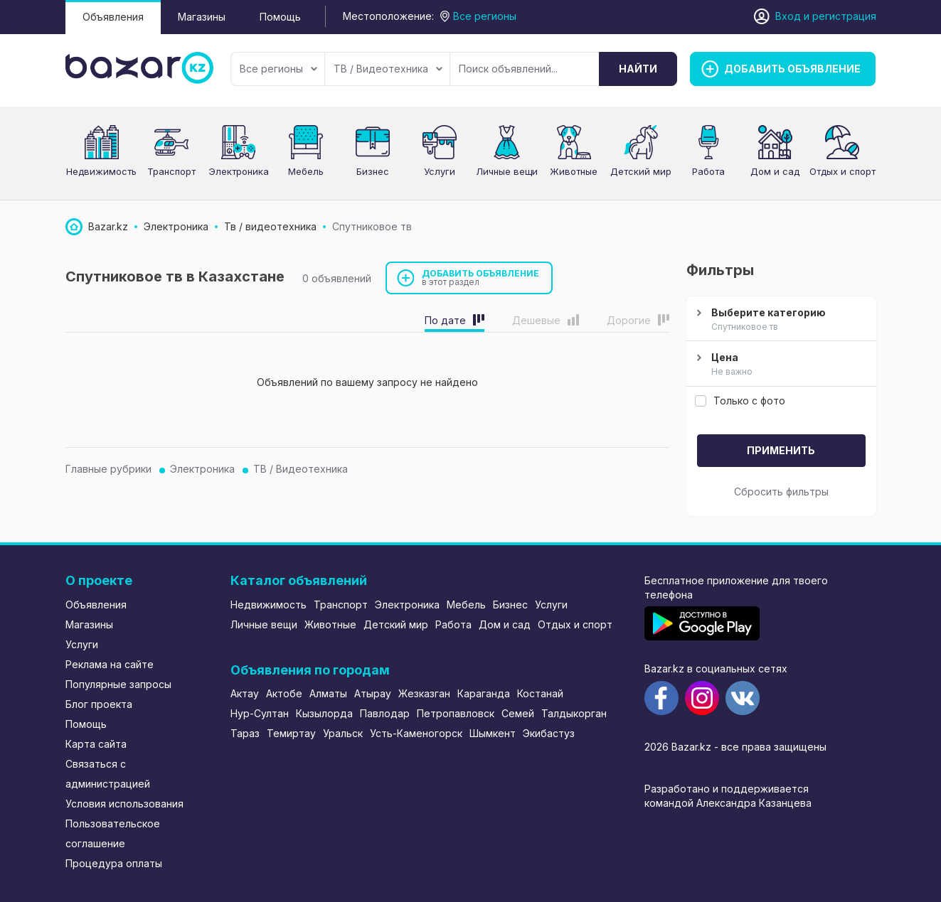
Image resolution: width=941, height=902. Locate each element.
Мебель (306, 171)
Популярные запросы (118, 684)
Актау (244, 693)
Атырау (372, 693)
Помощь (280, 17)
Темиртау (291, 733)
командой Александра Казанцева (728, 803)
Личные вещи (507, 171)
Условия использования (124, 804)
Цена (779, 364)
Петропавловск (455, 713)
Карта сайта (96, 744)
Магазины (201, 17)
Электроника (238, 171)
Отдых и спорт (842, 171)
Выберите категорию (779, 319)
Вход (788, 16)
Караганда (483, 693)
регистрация (844, 16)
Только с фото (740, 400)
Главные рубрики (108, 469)
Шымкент (492, 733)
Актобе (284, 693)
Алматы (328, 693)
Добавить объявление (481, 277)
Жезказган (424, 693)
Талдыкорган (574, 713)
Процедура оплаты (113, 863)
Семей (517, 713)
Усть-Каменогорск (416, 733)
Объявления (113, 17)
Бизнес (372, 171)
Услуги (439, 171)
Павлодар (385, 713)
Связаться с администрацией (107, 774)
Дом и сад (774, 171)
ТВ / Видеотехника (388, 69)
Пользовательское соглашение (112, 833)
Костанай (540, 693)
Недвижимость (101, 171)
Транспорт (171, 171)
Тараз (245, 733)
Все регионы (278, 69)
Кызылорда (324, 713)
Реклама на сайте (109, 664)
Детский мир (640, 171)
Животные (573, 171)
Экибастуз (549, 733)
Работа (708, 171)
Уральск (343, 733)
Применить (781, 450)
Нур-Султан (259, 713)
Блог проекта (98, 704)
